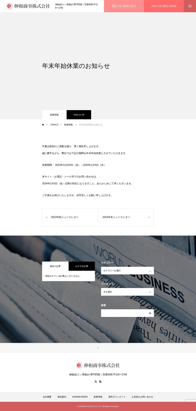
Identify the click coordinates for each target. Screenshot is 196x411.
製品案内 (62, 397)
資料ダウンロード (117, 397)
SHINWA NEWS (80, 397)
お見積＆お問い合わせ (142, 397)
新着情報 (54, 114)
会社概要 (47, 397)
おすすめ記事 (81, 266)
